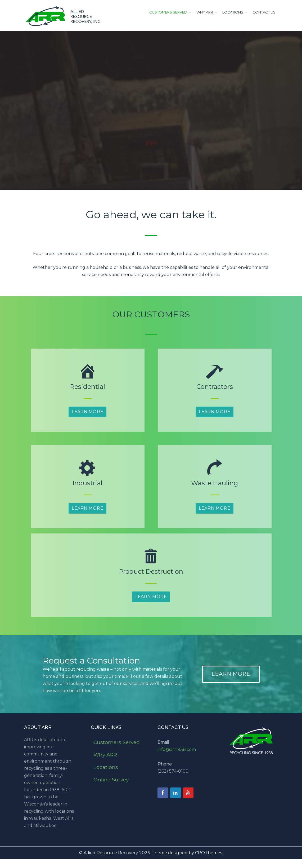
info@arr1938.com (176, 749)
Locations (232, 12)
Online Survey (111, 779)
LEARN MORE (230, 674)
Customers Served (168, 12)
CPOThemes (208, 852)
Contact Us (264, 12)
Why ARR (204, 12)
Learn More (87, 411)
